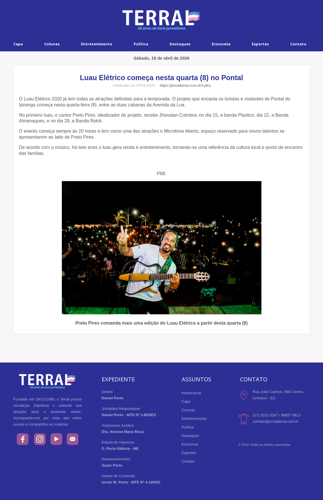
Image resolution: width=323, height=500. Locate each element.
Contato (188, 461)
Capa (18, 43)
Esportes (260, 43)
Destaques (180, 43)
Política (141, 43)
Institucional (191, 393)
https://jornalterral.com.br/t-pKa (185, 85)
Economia (221, 43)
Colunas (52, 43)
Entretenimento (96, 43)
